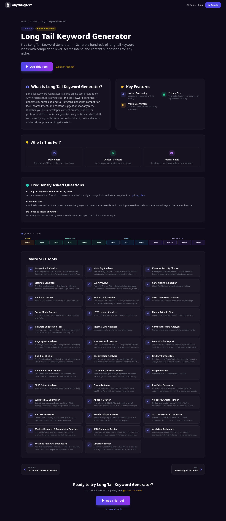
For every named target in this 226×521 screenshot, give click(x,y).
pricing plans (138, 195)
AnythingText (18, 5)
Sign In (213, 4)
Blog (200, 4)
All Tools (191, 4)
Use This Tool (37, 67)
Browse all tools (113, 509)
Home (23, 21)
